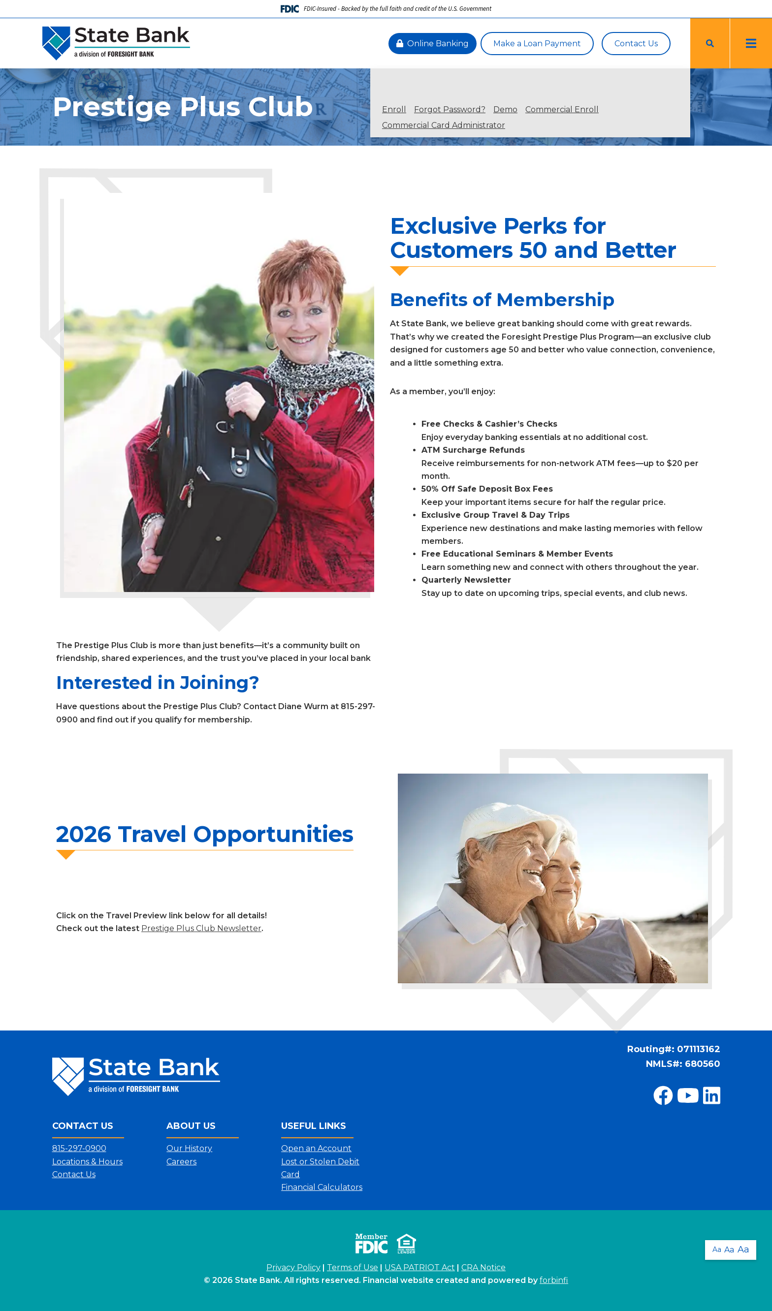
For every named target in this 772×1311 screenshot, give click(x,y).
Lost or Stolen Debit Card (320, 1168)
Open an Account (316, 1148)
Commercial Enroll (562, 110)
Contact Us (636, 43)
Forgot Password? (449, 110)
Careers (181, 1161)
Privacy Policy (293, 1267)
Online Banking (432, 43)
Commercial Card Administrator (443, 125)
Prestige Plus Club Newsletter (201, 928)
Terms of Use (352, 1267)
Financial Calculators (321, 1187)
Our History (189, 1148)
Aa (716, 1249)
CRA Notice (483, 1267)
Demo (505, 110)
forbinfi (554, 1280)
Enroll (394, 110)
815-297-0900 (79, 1148)
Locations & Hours (87, 1161)
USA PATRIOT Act (420, 1267)
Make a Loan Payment (537, 43)
